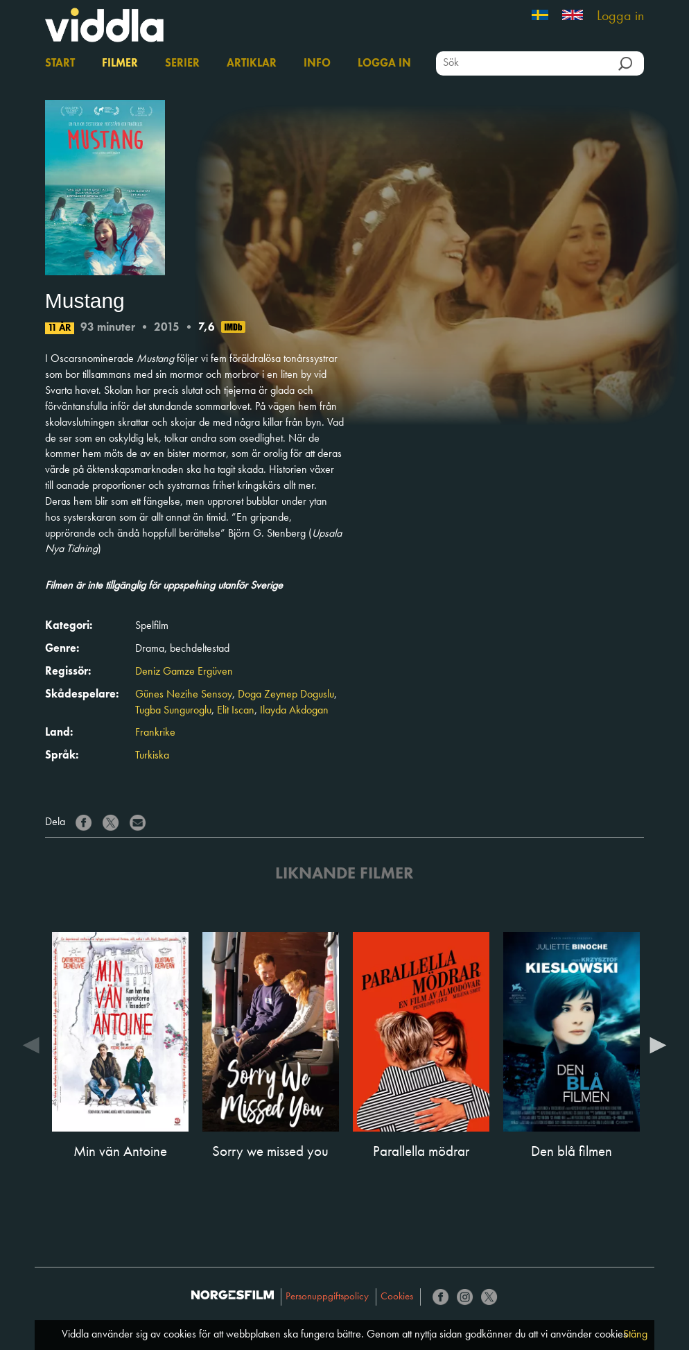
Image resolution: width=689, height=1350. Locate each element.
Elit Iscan (235, 710)
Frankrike (155, 732)
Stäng (635, 1334)
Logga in (620, 17)
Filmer (120, 63)
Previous (31, 1044)
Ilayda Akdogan (294, 710)
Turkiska (152, 755)
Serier (182, 63)
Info (317, 63)
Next (658, 1044)
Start (60, 63)
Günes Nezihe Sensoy (183, 694)
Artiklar (252, 63)
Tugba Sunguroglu (173, 710)
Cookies (397, 1297)
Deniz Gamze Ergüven (184, 671)
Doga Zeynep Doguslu (286, 694)
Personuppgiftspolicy (327, 1297)
